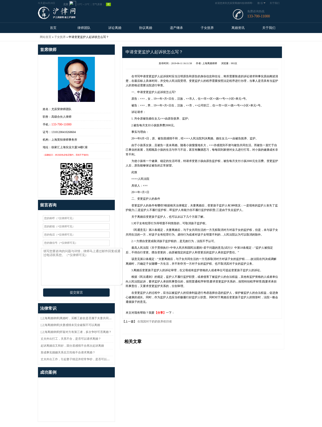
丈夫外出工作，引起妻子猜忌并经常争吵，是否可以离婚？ (78, 359)
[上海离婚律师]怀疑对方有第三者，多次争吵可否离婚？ (76, 332)
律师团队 (84, 28)
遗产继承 (176, 28)
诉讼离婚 (114, 28)
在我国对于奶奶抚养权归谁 (154, 321)
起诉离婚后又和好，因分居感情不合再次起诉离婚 (72, 345)
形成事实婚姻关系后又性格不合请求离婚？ (68, 352)
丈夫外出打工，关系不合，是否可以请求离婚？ (71, 338)
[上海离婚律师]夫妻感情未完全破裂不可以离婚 (70, 325)
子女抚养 (207, 28)
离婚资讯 (238, 28)
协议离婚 (145, 28)
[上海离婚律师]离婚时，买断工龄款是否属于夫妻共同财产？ (79, 318)
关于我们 (274, 3)
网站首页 (45, 37)
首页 (53, 28)
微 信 (261, 3)
